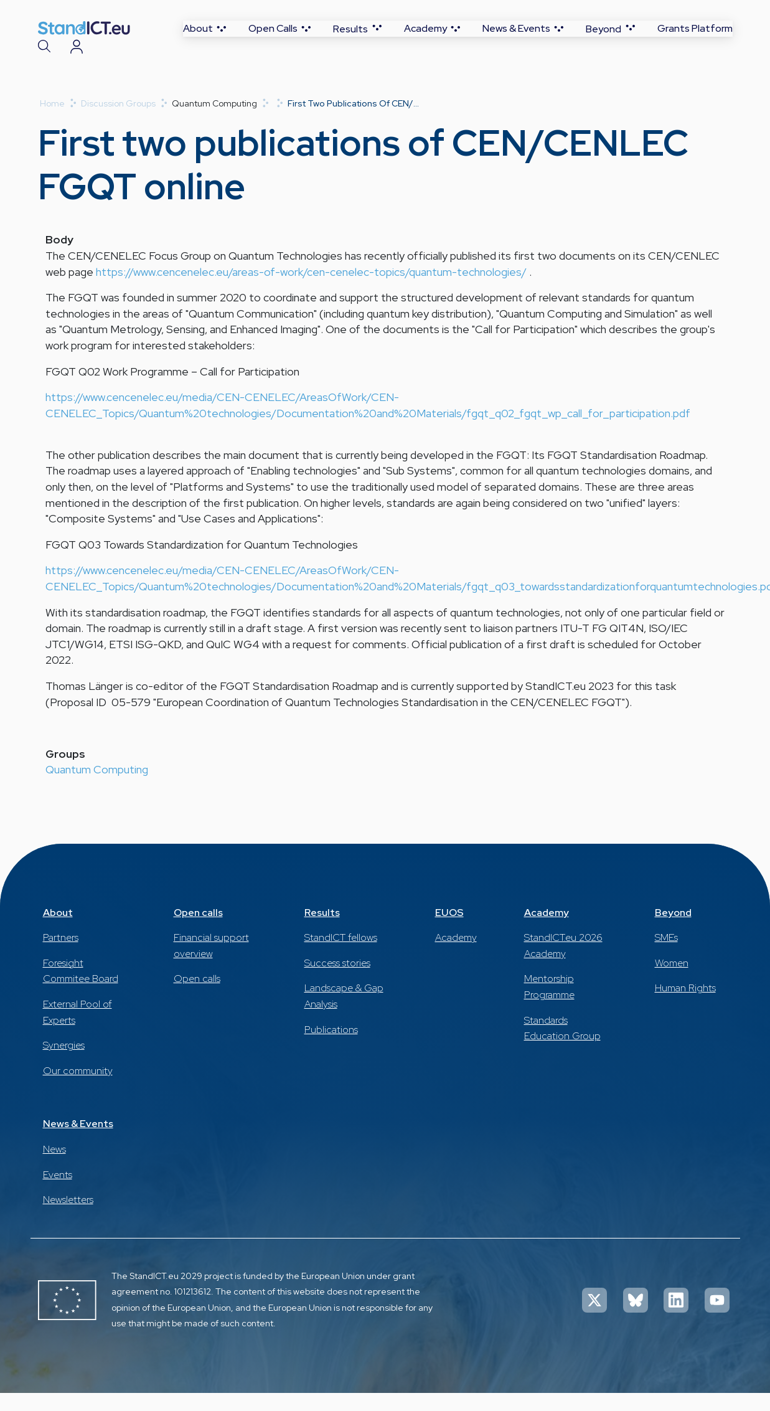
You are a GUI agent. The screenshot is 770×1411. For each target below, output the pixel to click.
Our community (78, 1088)
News (54, 1167)
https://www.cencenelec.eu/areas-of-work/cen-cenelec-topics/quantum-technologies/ (311, 290)
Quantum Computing (96, 787)
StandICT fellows (340, 955)
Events (57, 1192)
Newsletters (68, 1217)
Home (52, 121)
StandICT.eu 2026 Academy (563, 963)
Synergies (64, 1063)
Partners (60, 955)
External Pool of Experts (77, 1030)
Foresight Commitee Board (80, 989)
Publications (331, 1047)
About (58, 930)
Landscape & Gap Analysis (343, 1014)
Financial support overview (211, 963)
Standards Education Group (562, 1046)
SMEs (666, 955)
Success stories (337, 981)
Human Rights (685, 1005)
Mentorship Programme (549, 1004)
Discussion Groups (118, 121)
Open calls (198, 930)
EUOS (449, 930)
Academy (456, 955)
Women (671, 981)
